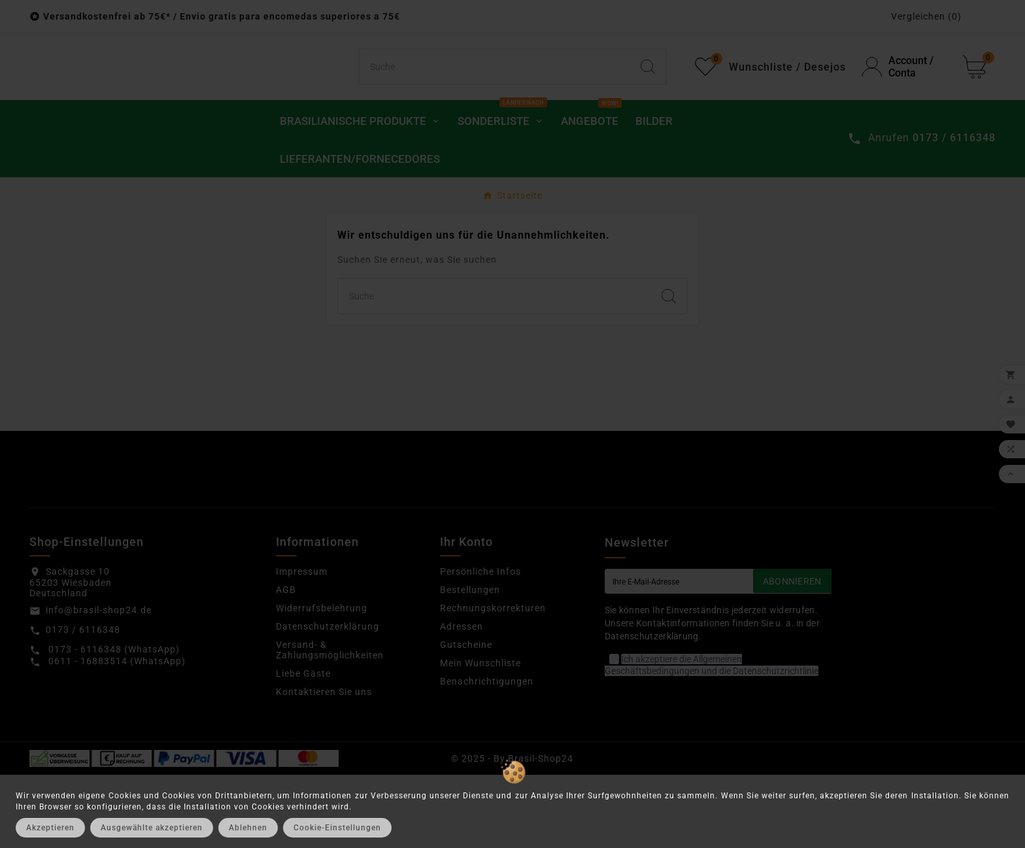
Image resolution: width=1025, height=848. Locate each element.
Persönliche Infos (480, 644)
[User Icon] (904, 103)
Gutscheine (466, 717)
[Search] (648, 103)
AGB (286, 662)
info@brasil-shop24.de (99, 682)
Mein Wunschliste (480, 735)
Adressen (461, 699)
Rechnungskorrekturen (493, 680)
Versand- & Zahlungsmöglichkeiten (330, 722)
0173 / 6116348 (83, 702)
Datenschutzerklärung (327, 699)
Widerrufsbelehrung (321, 680)
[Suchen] (495, 103)
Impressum (302, 644)
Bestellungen (470, 662)
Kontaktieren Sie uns (324, 764)
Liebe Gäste (303, 746)
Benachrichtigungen (486, 754)
